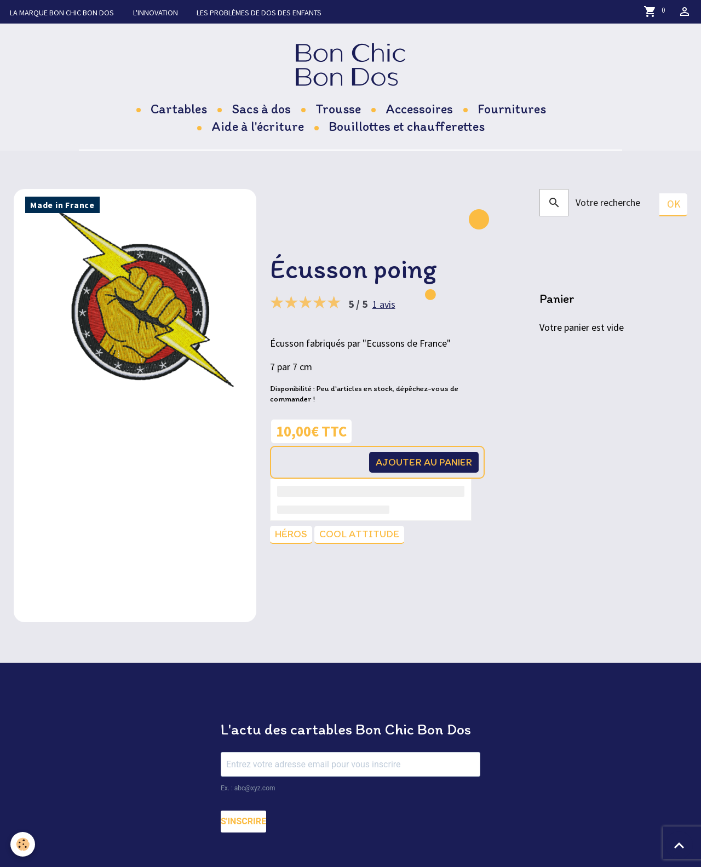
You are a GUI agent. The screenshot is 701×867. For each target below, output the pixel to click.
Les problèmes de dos (262, 13)
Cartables (179, 110)
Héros (292, 536)
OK (673, 206)
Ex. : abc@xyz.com (248, 790)
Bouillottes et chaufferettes (407, 128)
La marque (62, 13)
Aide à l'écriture (257, 128)
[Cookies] (23, 844)
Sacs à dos (261, 110)
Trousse (338, 110)
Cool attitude (362, 536)
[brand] (350, 65)
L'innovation (157, 13)
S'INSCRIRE (243, 823)
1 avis (383, 304)
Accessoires (419, 110)
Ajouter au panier (421, 463)
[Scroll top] (679, 845)
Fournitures (512, 110)
